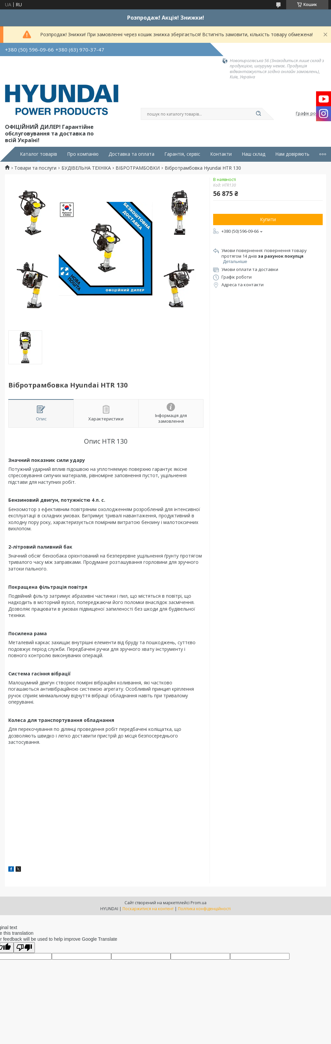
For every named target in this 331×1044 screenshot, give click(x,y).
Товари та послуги (35, 168)
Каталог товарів (38, 154)
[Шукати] (258, 114)
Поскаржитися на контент (148, 909)
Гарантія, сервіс (182, 154)
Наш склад (253, 154)
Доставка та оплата (131, 154)
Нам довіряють (292, 154)
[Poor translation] (24, 947)
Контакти (221, 154)
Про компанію (83, 154)
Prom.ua (199, 903)
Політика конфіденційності (204, 909)
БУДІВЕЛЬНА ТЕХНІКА (86, 168)
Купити (268, 219)
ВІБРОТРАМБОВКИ (138, 168)
